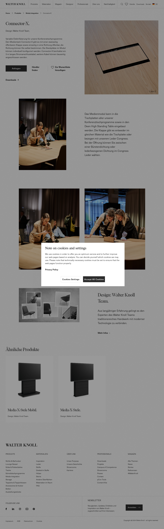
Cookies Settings (70, 279)
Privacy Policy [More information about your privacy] (51, 269)
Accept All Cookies (94, 279)
